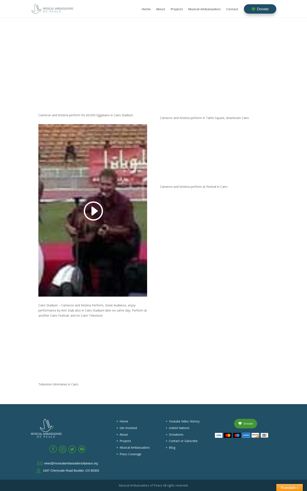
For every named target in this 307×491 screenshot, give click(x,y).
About (160, 9)
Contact (232, 9)
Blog (172, 447)
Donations (176, 434)
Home (146, 9)
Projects (177, 9)
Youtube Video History (184, 421)
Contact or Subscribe (183, 441)
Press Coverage (130, 454)
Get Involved (128, 428)
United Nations (179, 428)
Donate (263, 9)
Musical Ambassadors (204, 9)
